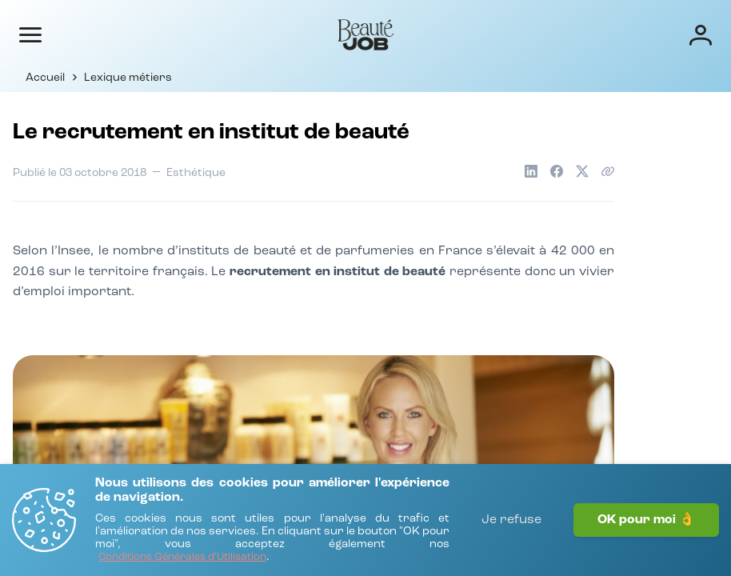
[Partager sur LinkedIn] (531, 171)
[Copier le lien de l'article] (607, 171)
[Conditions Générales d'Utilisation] (182, 558)
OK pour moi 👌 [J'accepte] (646, 520)
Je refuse (511, 520)
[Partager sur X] (582, 171)
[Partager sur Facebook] (556, 171)
